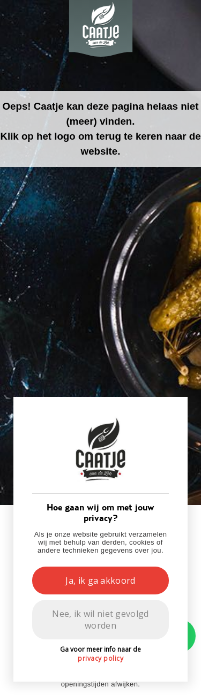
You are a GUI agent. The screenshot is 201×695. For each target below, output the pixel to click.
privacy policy (100, 658)
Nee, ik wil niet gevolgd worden (100, 619)
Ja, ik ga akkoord (100, 580)
